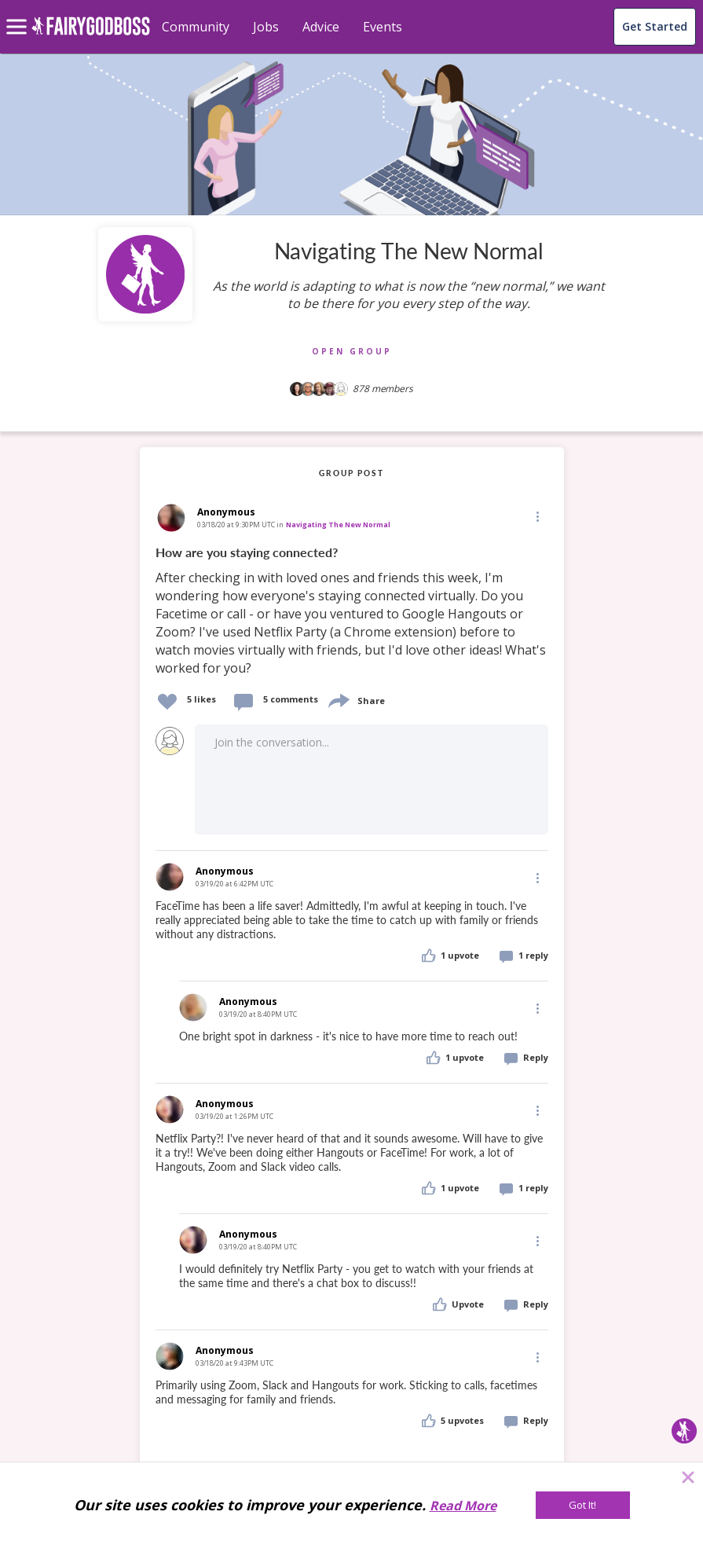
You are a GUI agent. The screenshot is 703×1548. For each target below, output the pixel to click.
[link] (352, 611)
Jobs (266, 26)
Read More (463, 1505)
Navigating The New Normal (338, 524)
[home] (90, 35)
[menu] (18, 14)
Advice (320, 26)
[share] (338, 699)
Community (195, 26)
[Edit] (536, 516)
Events (382, 26)
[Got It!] (583, 1505)
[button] (536, 516)
